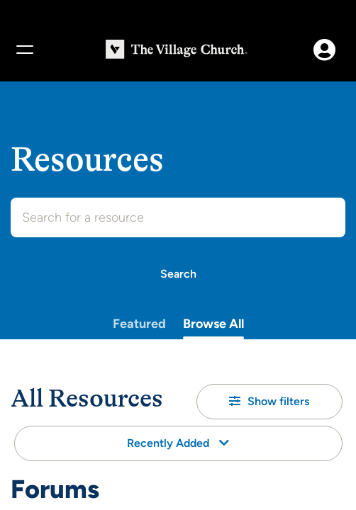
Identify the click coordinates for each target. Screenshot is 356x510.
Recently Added (178, 443)
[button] (269, 401)
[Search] (178, 274)
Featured (139, 324)
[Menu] (24, 49)
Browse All (213, 324)
